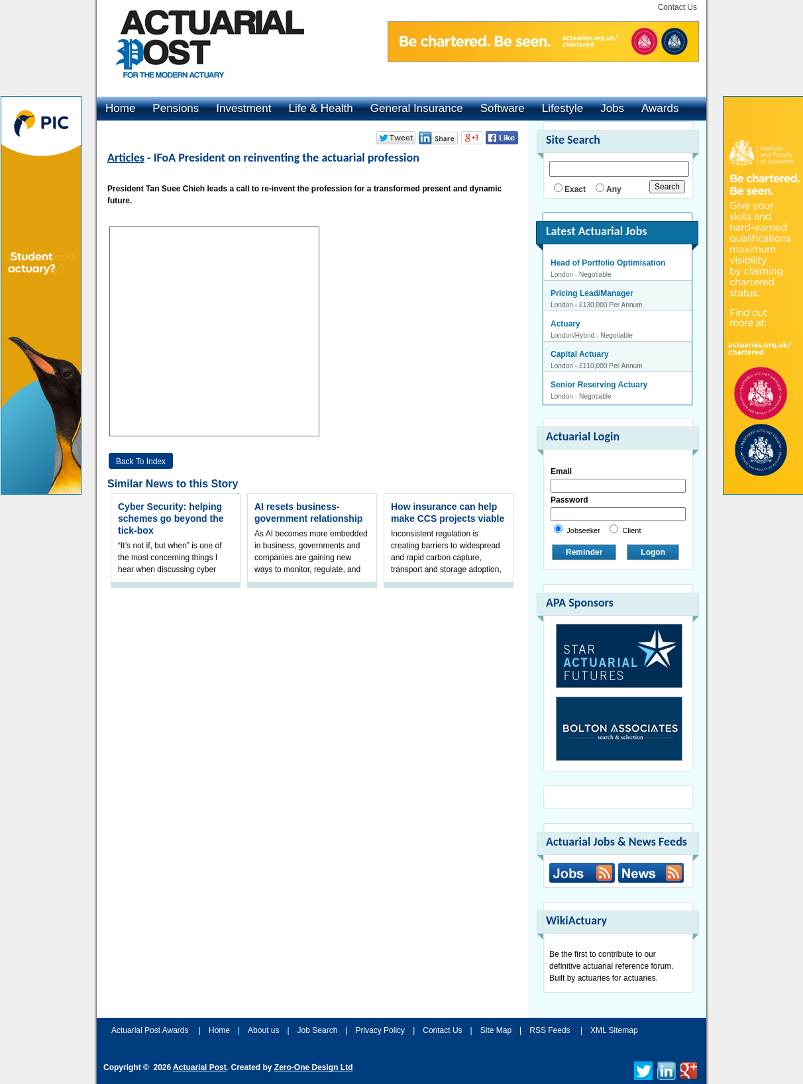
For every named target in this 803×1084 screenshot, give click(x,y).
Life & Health (320, 108)
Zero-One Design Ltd (313, 1067)
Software (502, 108)
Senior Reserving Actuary (599, 384)
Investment (243, 108)
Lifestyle (562, 108)
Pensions (175, 108)
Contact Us (677, 7)
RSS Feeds (549, 1030)
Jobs (612, 108)
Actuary (565, 323)
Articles (125, 157)
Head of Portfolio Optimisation (608, 263)
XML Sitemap (614, 1030)
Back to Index (141, 461)
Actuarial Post (200, 1067)
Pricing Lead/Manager (592, 293)
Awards (659, 108)
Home (120, 108)
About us (263, 1030)
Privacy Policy (380, 1030)
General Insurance (416, 108)
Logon (653, 552)
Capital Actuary (580, 354)
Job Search (317, 1030)
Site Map (495, 1030)
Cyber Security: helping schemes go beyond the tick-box (170, 518)
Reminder (584, 552)
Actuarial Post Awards (151, 1030)
